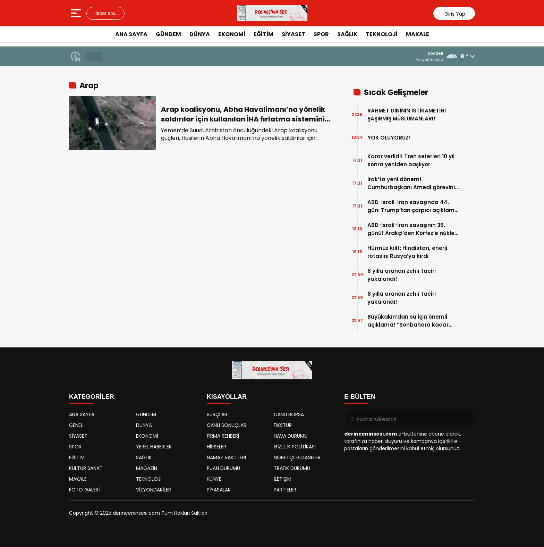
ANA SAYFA (131, 34)
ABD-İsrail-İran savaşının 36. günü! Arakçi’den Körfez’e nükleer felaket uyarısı (413, 229)
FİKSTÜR (283, 425)
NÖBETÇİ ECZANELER (297, 457)
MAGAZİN (146, 468)
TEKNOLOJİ (382, 34)
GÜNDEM (168, 34)
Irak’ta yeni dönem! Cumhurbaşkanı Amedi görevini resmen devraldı (411, 183)
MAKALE (417, 34)
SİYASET (293, 34)
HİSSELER (216, 446)
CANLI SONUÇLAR (226, 425)
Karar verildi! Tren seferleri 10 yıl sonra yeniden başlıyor (410, 160)
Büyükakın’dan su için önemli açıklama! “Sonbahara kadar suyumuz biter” (408, 321)
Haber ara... (105, 13)
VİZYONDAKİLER (153, 489)
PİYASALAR (219, 489)
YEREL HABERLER (154, 446)
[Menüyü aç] (77, 13)
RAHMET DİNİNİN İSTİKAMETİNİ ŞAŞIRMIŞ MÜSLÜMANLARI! (406, 114)
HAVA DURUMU (290, 435)
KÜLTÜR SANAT (86, 468)
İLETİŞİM (282, 479)
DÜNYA (199, 34)
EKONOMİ (231, 34)
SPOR (321, 34)
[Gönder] (467, 419)
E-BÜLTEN (359, 396)
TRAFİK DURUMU (292, 468)
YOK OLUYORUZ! (389, 137)
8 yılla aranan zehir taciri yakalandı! (401, 275)
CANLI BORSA (289, 414)
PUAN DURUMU (223, 468)
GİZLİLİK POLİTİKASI (295, 446)
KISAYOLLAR (227, 396)
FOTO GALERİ (84, 489)
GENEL (76, 425)
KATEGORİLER (91, 396)
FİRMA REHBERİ (223, 435)
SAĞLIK (347, 34)
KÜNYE (214, 479)
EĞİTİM (263, 34)
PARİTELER (285, 489)
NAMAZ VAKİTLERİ (226, 457)
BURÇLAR (217, 414)
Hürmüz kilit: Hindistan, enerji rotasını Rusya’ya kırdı (407, 252)
